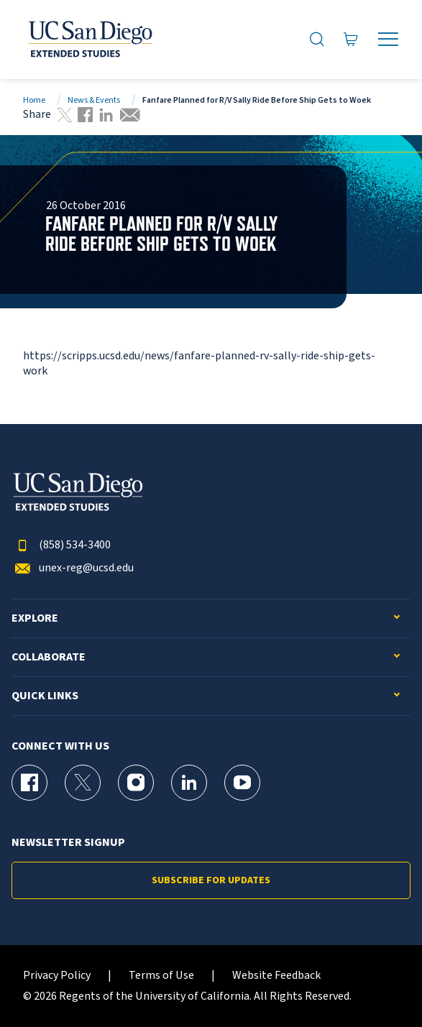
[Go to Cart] (351, 40)
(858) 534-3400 (61, 545)
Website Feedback (276, 975)
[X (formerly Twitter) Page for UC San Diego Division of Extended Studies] (83, 783)
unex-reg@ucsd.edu (73, 568)
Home (34, 100)
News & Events (94, 100)
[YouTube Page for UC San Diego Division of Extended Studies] (242, 783)
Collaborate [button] (49, 657)
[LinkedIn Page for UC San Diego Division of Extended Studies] (189, 783)
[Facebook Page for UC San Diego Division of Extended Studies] (29, 783)
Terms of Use (161, 975)
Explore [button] (35, 618)
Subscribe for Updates (211, 880)
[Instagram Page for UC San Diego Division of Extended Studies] (136, 783)
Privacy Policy (57, 975)
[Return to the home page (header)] (89, 39)
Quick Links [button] (45, 696)
